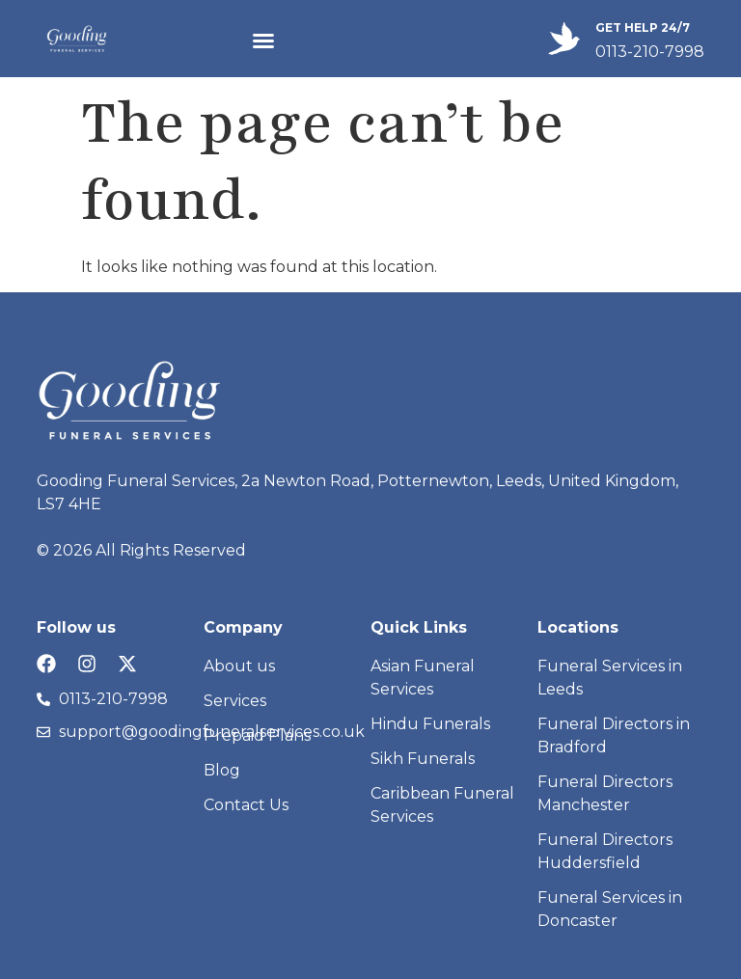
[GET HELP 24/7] (564, 38)
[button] (263, 40)
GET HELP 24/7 (642, 27)
